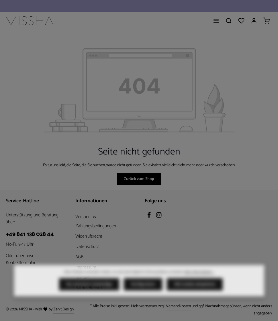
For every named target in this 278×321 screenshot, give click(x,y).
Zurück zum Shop (139, 179)
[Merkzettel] (241, 20)
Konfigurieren (143, 295)
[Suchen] (228, 20)
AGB (79, 257)
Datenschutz (87, 246)
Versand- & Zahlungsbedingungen (95, 221)
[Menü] (216, 20)
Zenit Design (63, 309)
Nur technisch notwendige (89, 295)
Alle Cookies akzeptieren (195, 295)
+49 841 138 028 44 (30, 234)
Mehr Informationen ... (199, 282)
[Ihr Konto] (254, 20)
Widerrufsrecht (88, 236)
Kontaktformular (21, 262)
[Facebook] (149, 217)
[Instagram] (159, 217)
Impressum (85, 267)
